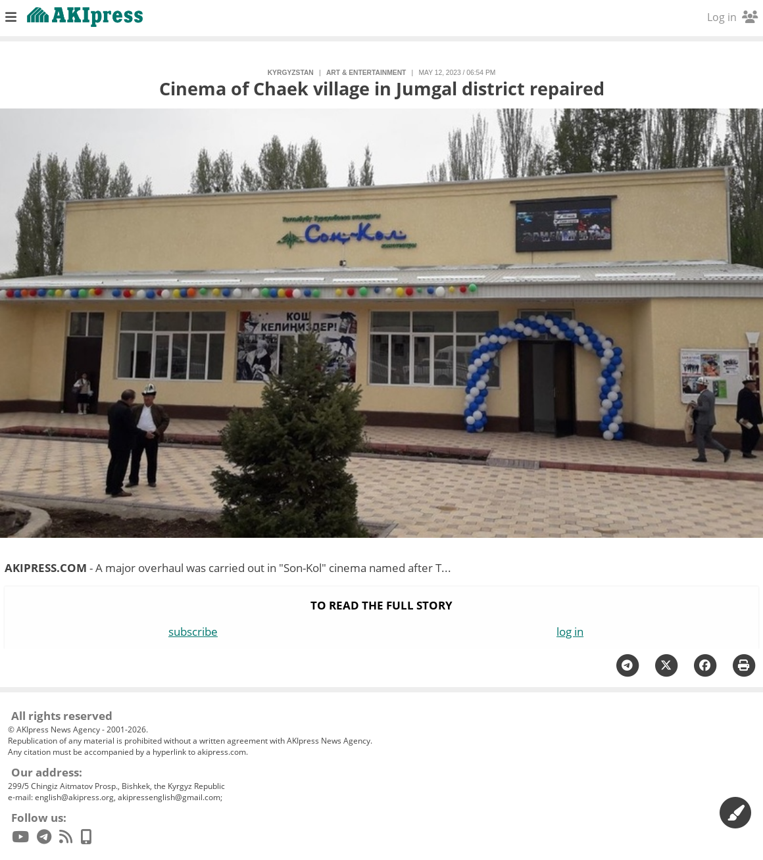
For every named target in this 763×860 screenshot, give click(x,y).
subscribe (193, 631)
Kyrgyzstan (291, 72)
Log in (732, 17)
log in (569, 631)
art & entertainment (366, 72)
